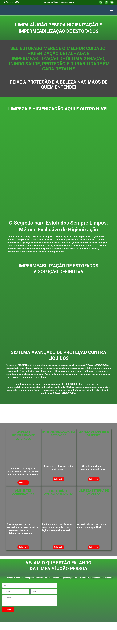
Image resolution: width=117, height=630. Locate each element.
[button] (111, 10)
